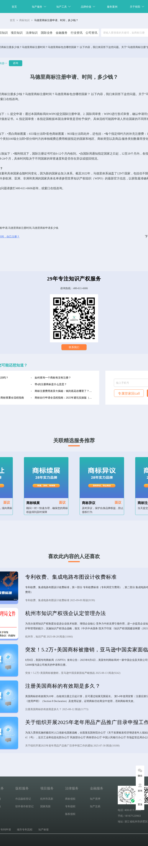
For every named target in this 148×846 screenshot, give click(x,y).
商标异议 (88, 503)
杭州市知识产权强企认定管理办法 (65, 613)
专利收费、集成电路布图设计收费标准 (71, 577)
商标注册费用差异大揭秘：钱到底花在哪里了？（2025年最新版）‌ (64, 391)
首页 (14, 6)
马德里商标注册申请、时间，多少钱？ (56, 20)
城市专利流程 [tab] (24, 829)
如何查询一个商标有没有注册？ (53, 377)
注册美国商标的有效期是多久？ (63, 686)
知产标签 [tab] (43, 829)
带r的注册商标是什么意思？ (51, 384)
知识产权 (79, 178)
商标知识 (24, 20)
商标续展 (33, 503)
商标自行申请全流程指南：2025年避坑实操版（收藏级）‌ (64, 397)
